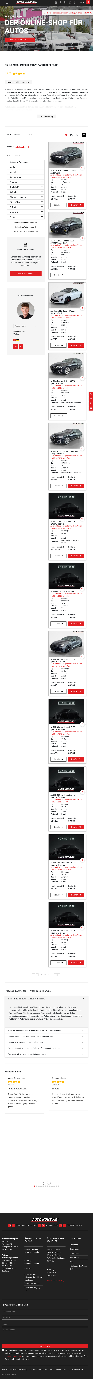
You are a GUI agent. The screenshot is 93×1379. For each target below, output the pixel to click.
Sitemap (5, 1369)
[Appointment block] (91, 476)
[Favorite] (82, 168)
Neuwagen (74, 1245)
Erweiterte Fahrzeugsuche (24, 223)
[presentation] (20, 1339)
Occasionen (74, 1249)
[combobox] (41, 135)
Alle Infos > (67, 177)
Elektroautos (74, 1253)
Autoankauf (74, 1258)
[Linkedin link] (65, 2)
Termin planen (25, 274)
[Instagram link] (70, 2)
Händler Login (61, 1369)
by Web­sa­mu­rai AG (76, 1369)
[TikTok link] (74, 2)
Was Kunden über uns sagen (18, 82)
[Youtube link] (56, 2)
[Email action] (91, 467)
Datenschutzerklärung (13, 1356)
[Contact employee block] (91, 471)
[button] (46, 999)
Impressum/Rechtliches (38, 1369)
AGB (51, 1369)
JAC (71, 1262)
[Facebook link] (60, 2)
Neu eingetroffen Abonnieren (24, 231)
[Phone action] (91, 462)
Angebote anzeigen (19, 40)
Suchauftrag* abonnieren (24, 227)
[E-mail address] (45, 1330)
